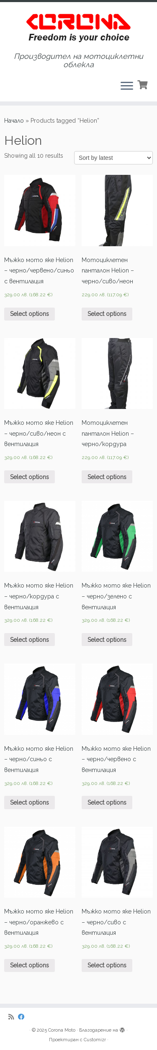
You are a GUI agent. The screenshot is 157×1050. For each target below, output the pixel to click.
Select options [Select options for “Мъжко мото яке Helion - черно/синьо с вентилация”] (29, 802)
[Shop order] (113, 157)
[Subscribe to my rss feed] (13, 1017)
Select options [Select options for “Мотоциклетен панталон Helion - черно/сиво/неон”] (107, 313)
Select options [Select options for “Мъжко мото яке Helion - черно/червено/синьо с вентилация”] (29, 313)
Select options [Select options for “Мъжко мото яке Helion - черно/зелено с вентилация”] (107, 639)
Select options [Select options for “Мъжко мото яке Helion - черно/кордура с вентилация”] (29, 639)
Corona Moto (61, 1030)
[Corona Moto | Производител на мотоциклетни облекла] (78, 27)
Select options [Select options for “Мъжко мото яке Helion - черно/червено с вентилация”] (107, 802)
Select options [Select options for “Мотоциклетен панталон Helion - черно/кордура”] (107, 477)
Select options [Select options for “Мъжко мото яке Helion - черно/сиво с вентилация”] (107, 965)
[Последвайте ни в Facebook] (23, 1017)
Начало (14, 120)
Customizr (95, 1039)
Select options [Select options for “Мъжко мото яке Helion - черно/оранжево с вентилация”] (29, 965)
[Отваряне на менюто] (127, 86)
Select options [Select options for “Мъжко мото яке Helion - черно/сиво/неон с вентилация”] (29, 477)
